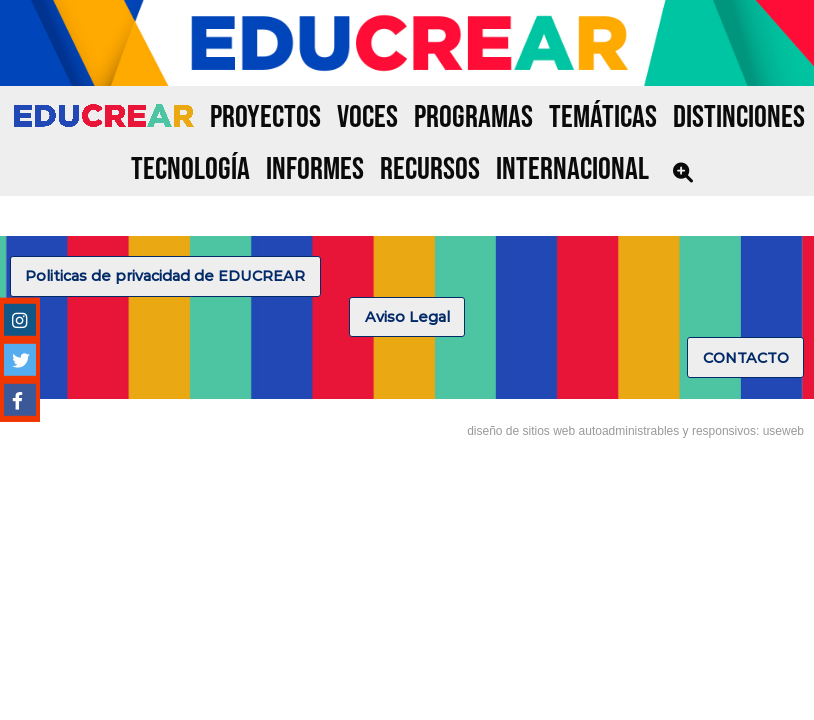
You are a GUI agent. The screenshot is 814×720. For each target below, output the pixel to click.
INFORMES (315, 169)
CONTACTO (746, 358)
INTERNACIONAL (572, 169)
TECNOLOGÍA (190, 169)
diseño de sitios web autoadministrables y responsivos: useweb (635, 431)
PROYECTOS (265, 117)
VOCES (367, 117)
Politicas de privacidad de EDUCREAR (165, 276)
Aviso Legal (407, 317)
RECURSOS (430, 169)
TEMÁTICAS (603, 117)
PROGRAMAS (473, 117)
